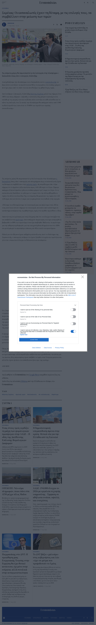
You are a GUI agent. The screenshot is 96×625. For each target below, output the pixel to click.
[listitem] (48, 305)
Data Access (48, 347)
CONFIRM (34, 339)
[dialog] (48, 313)
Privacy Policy (59, 347)
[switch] (73, 309)
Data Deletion (36, 347)
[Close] (83, 277)
